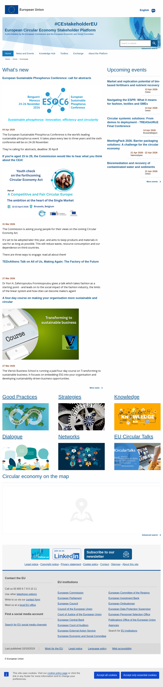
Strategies (69, 397)
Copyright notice (49, 564)
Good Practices (19, 397)
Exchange (78, 53)
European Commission (70, 592)
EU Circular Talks (133, 436)
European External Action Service (77, 630)
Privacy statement (71, 564)
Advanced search (149, 48)
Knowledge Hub (47, 53)
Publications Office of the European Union (132, 620)
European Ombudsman (121, 603)
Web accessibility (122, 648)
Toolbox (64, 53)
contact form (33, 599)
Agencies (113, 625)
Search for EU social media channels (26, 624)
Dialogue (12, 436)
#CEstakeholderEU (76, 23)
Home (8, 53)
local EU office (28, 605)
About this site (130, 564)
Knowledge (126, 397)
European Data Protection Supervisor (129, 609)
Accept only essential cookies (140, 675)
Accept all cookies (107, 675)
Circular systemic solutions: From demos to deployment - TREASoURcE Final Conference (132, 122)
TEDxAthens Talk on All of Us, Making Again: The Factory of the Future (50, 261)
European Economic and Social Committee (82, 636)
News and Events (25, 53)
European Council (68, 603)
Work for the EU (54, 648)
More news (94, 388)
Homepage (24, 59)
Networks (68, 436)
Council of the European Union (75, 609)
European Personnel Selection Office (129, 614)
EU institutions (129, 630)
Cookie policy (90, 564)
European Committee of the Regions (129, 592)
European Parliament (70, 598)
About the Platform (98, 53)
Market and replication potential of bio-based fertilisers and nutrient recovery (133, 83)
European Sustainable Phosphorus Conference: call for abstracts (46, 78)
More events (152, 182)
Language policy (97, 648)
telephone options (27, 594)
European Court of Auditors (73, 625)
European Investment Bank (123, 598)
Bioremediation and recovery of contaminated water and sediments (131, 165)
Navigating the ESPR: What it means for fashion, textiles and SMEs (132, 101)
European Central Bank (71, 620)
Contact (104, 564)
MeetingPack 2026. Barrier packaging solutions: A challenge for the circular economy (132, 144)
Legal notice (31, 564)
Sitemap (115, 564)
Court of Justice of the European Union (80, 614)
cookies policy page (57, 673)
